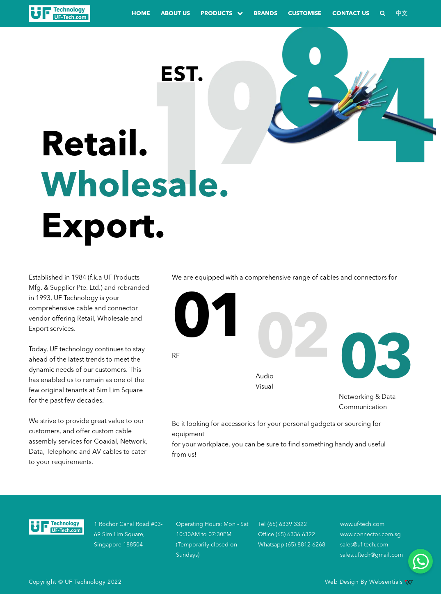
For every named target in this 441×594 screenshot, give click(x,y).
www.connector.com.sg (370, 534)
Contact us (350, 13)
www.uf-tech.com (362, 524)
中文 (401, 13)
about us (175, 13)
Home (141, 13)
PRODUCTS (222, 13)
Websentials (390, 582)
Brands (265, 13)
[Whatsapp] (420, 561)
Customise (305, 13)
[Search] (382, 13)
